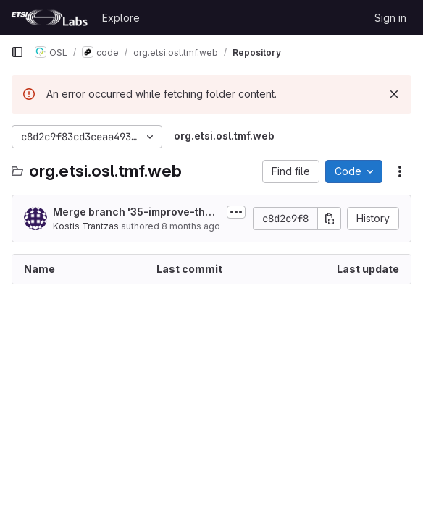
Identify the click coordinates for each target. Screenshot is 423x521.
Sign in (390, 18)
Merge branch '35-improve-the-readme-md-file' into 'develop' (137, 212)
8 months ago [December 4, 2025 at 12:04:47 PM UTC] (191, 226)
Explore (121, 18)
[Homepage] (49, 17)
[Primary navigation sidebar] (17, 52)
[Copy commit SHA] (329, 218)
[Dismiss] (394, 94)
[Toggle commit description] (236, 212)
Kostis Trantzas (86, 226)
